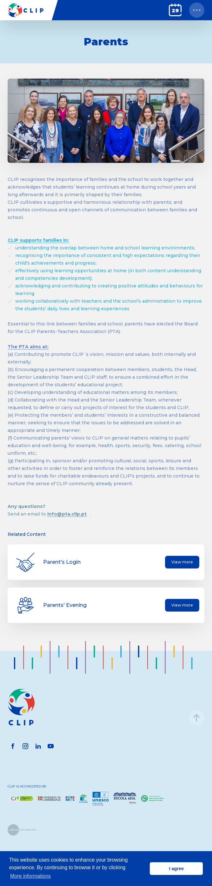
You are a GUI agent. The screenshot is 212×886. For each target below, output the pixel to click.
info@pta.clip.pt (67, 514)
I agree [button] (176, 868)
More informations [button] (30, 876)
